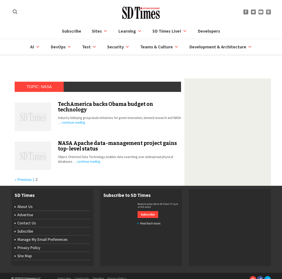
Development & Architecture (220, 47)
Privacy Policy (28, 230)
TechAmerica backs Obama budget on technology (105, 90)
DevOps (61, 47)
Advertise (25, 197)
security (118, 47)
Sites (100, 31)
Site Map (24, 238)
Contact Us (26, 206)
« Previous (23, 162)
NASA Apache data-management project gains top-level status (117, 129)
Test (89, 47)
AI (35, 47)
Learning (130, 31)
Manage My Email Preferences (42, 222)
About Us (25, 189)
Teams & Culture (159, 47)
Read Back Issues (150, 206)
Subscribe (71, 31)
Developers (209, 31)
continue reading (73, 105)
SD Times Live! (169, 31)
